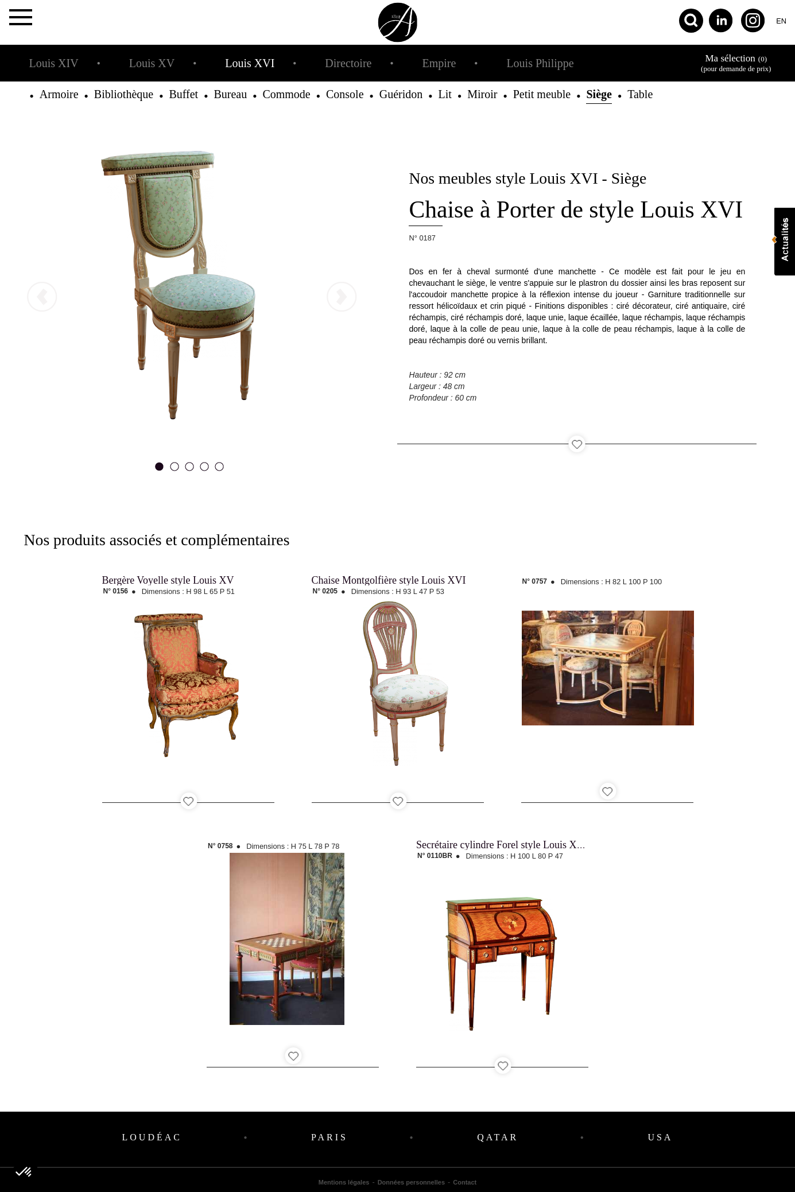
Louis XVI (249, 63)
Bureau (230, 94)
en (781, 21)
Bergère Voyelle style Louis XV (168, 580)
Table (640, 94)
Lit (445, 94)
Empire (439, 63)
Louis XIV (54, 63)
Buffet (183, 94)
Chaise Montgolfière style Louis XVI (389, 580)
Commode (286, 94)
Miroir (482, 94)
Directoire (348, 63)
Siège (598, 94)
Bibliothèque (123, 94)
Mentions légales (344, 1182)
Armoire (59, 94)
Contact (464, 1182)
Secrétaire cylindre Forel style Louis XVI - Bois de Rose (533, 845)
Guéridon (401, 94)
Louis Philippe (539, 63)
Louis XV (151, 63)
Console (345, 94)
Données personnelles (411, 1182)
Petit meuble (542, 94)
